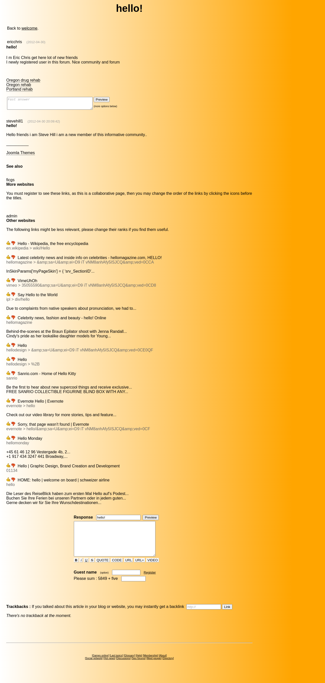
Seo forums (138, 667)
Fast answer (55, 104)
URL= (139, 569)
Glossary (129, 664)
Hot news (109, 667)
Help (139, 664)
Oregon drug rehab (23, 80)
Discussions (123, 667)
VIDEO (152, 569)
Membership (150, 664)
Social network (94, 667)
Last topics (116, 664)
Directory (168, 667)
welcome (29, 28)
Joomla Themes (20, 155)
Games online (100, 664)
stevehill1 (14, 123)
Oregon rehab (18, 85)
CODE (117, 569)
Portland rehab (19, 89)
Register (150, 581)
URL (128, 569)
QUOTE (103, 569)
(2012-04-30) (35, 42)
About (162, 664)
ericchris (14, 42)
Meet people (154, 667)
